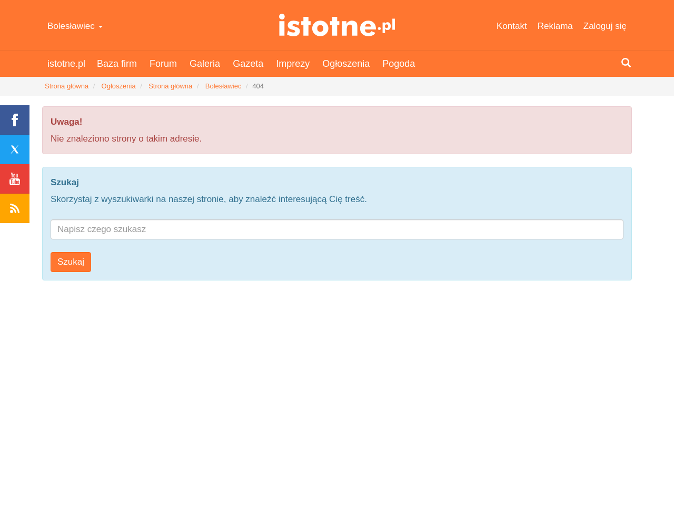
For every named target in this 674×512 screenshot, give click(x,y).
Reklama (555, 26)
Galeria (205, 63)
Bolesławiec (75, 26)
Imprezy (293, 63)
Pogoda (398, 63)
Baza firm (117, 63)
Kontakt (512, 26)
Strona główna (66, 86)
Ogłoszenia (346, 63)
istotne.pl (337, 25)
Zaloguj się (605, 26)
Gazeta (248, 63)
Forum (163, 63)
